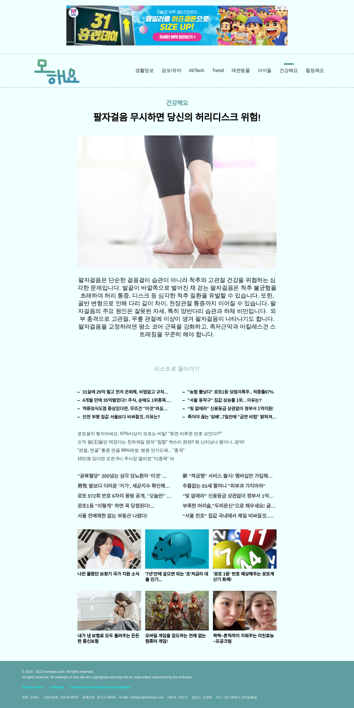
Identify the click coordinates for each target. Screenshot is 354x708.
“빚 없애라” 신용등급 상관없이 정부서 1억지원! (231, 408)
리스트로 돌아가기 (176, 369)
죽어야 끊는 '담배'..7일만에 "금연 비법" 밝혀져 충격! (232, 417)
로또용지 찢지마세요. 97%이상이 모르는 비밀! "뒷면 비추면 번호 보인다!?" (149, 433)
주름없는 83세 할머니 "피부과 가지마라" (224, 486)
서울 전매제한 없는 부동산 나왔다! (112, 516)
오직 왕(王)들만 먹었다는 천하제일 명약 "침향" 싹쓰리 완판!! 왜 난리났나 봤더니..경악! (160, 442)
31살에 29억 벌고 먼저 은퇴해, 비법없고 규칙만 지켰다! (126, 392)
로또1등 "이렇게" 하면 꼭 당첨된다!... (115, 506)
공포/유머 (171, 70)
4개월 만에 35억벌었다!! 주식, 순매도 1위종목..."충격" (126, 400)
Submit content (32, 687)
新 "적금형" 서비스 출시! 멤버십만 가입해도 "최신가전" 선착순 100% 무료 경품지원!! (230, 476)
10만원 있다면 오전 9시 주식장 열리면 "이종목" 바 (125, 458)
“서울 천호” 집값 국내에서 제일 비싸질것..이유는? (230, 516)
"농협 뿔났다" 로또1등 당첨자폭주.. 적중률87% (231, 392)
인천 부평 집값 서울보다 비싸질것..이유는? (121, 417)
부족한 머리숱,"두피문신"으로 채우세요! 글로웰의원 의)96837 (230, 506)
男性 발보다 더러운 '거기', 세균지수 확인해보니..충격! (124, 486)
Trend (218, 70)
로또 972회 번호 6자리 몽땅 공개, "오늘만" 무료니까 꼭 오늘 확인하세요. (124, 496)
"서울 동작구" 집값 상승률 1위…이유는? (225, 400)
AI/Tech (196, 70)
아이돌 (265, 70)
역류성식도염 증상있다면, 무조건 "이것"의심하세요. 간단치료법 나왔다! (126, 408)
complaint (57, 687)
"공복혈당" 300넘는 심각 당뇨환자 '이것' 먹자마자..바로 (124, 476)
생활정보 (144, 70)
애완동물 (240, 70)
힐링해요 (315, 70)
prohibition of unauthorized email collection (100, 687)
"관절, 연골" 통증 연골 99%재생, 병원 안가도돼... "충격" (130, 450)
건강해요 (288, 70)
